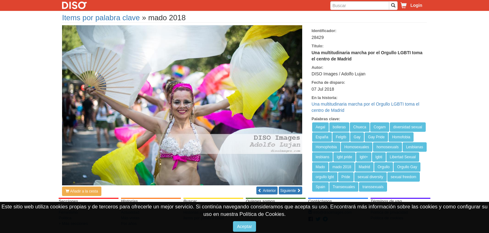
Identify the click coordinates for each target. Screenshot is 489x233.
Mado (320, 167)
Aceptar (244, 226)
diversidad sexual (407, 127)
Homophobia (326, 147)
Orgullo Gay (407, 167)
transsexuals (372, 187)
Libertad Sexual (403, 157)
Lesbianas (414, 147)
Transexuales (344, 187)
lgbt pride (344, 157)
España (322, 137)
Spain (320, 187)
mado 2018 (341, 167)
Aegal (320, 127)
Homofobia (401, 137)
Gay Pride (376, 137)
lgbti (378, 157)
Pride (345, 177)
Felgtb (341, 137)
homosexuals (387, 147)
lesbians (322, 157)
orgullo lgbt (325, 177)
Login (416, 5)
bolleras (339, 127)
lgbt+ (364, 157)
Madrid (364, 167)
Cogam (380, 127)
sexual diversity (370, 177)
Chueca (359, 127)
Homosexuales (356, 147)
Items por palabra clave (101, 17)
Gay (357, 137)
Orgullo (384, 167)
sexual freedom (403, 177)
